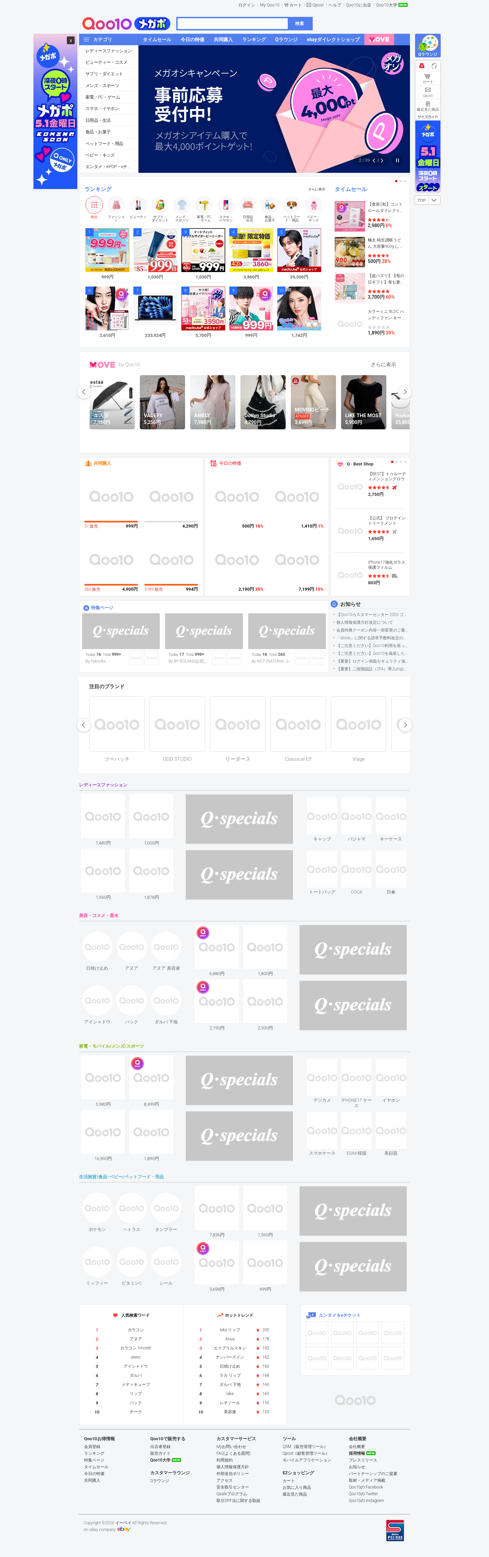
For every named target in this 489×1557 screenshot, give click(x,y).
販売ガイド (160, 1453)
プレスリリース (363, 1460)
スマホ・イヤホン (102, 108)
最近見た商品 (295, 1494)
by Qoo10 (129, 364)
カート (295, 5)
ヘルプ (335, 5)
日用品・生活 (97, 120)
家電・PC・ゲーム (102, 97)
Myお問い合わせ (231, 1446)
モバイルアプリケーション (307, 1460)
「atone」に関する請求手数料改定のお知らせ (373, 638)
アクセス (224, 1480)
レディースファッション (108, 50)
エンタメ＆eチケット (340, 1315)
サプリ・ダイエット (104, 73)
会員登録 (92, 1446)
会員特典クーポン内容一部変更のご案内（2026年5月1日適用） (373, 630)
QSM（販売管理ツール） (305, 1446)
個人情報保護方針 (232, 1467)
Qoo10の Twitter (363, 1494)
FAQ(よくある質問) (233, 1453)
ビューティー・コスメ (106, 62)
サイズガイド (427, 116)
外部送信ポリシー (232, 1473)
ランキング (97, 189)
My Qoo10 (270, 5)
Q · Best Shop (360, 463)
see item (327, 802)
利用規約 (224, 1460)
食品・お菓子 (97, 131)
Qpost (318, 5)
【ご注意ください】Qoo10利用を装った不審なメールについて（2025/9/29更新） (373, 645)
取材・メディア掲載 (367, 1480)
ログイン (246, 5)
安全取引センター (232, 1487)
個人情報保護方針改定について (364, 622)
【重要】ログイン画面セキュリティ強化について (373, 661)
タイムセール (351, 189)
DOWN (434, 200)
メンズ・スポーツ (102, 85)
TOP (421, 200)
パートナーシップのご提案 (373, 1473)
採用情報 (357, 1453)
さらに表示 (316, 189)
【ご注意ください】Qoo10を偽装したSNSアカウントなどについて (373, 653)
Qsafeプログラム (231, 1494)
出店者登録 (160, 1446)
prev (84, 392)
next (405, 392)
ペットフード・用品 (104, 143)
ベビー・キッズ (100, 155)
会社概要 (357, 1446)
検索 (299, 23)
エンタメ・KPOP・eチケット (111, 166)
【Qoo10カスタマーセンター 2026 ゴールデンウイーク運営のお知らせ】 (373, 614)
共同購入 (102, 463)
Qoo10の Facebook (366, 1487)
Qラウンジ (159, 1480)
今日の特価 (230, 463)
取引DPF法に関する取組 (238, 1500)
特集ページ (102, 607)
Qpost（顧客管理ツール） (306, 1453)
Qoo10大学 (386, 5)
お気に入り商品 (297, 1487)
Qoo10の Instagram (366, 1500)
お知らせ (350, 604)
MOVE (102, 364)
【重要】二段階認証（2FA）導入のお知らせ (373, 669)
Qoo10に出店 (358, 5)
